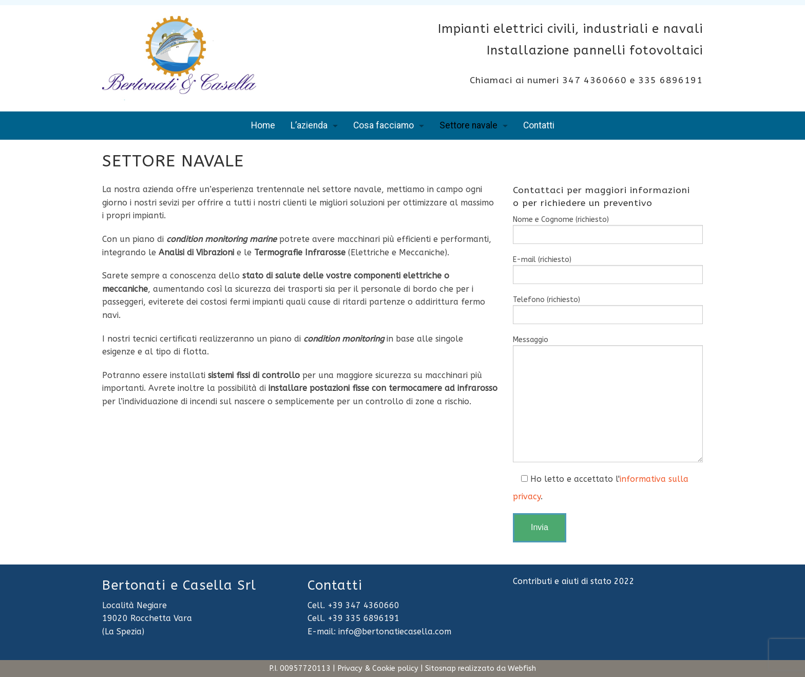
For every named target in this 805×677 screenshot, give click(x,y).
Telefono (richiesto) (608, 309)
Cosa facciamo (383, 125)
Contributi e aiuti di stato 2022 (574, 581)
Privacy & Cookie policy (377, 668)
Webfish (522, 668)
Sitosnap (440, 668)
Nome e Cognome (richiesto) (608, 229)
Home (263, 125)
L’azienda (309, 125)
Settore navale (468, 125)
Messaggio (608, 398)
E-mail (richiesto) (608, 269)
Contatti (538, 125)
